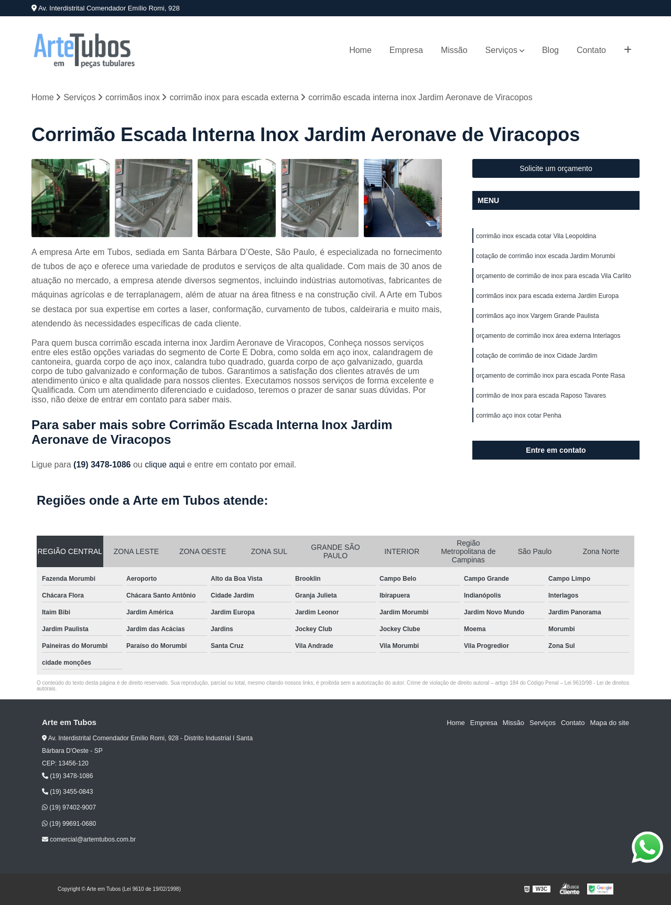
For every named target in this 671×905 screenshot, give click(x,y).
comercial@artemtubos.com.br (89, 839)
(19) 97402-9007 (69, 807)
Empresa (406, 50)
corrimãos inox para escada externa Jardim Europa (547, 296)
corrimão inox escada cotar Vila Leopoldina (536, 236)
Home (360, 50)
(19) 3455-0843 (67, 791)
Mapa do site (609, 723)
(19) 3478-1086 (103, 464)
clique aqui (165, 464)
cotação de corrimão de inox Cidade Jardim (536, 355)
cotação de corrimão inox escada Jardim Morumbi (545, 256)
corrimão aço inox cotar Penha (518, 415)
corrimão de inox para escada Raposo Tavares (541, 395)
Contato (591, 50)
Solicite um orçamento (556, 168)
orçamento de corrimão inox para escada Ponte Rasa (550, 375)
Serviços (501, 50)
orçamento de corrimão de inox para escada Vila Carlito (553, 276)
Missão (454, 50)
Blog (550, 50)
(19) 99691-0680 (69, 823)
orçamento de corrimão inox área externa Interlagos (548, 335)
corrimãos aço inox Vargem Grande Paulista (537, 316)
